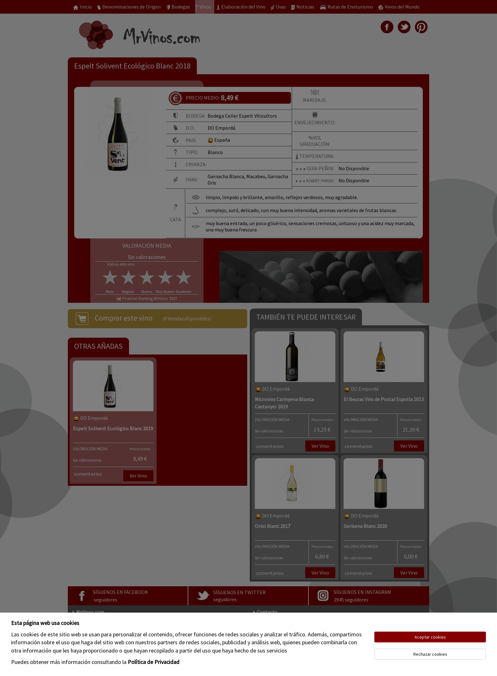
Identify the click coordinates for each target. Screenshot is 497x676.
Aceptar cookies (430, 637)
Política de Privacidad (153, 662)
